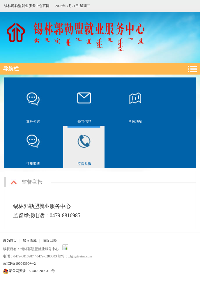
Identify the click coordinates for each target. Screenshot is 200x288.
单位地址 (135, 121)
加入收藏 (30, 240)
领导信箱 (84, 121)
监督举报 (84, 164)
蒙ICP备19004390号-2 (19, 264)
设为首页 (10, 240)
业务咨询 (33, 121)
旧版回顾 (50, 240)
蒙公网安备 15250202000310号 (32, 271)
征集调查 (33, 164)
